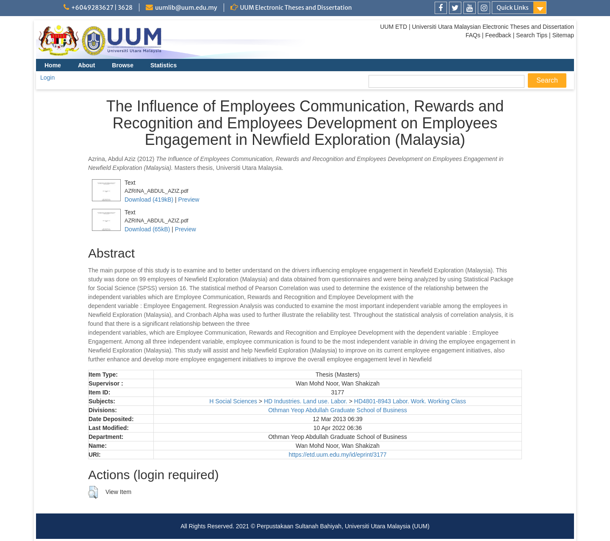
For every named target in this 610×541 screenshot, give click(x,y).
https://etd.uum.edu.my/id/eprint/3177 (337, 454)
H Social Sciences (233, 401)
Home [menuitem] (52, 65)
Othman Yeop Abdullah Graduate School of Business (337, 410)
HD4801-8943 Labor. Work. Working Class (410, 401)
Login (47, 77)
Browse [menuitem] (122, 65)
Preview (189, 199)
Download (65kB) (147, 229)
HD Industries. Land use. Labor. (305, 401)
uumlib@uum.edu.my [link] (186, 7)
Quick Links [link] (512, 7)
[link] (441, 8)
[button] (93, 492)
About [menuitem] (86, 65)
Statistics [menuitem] (163, 65)
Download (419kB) (149, 199)
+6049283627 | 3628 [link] (102, 7)
